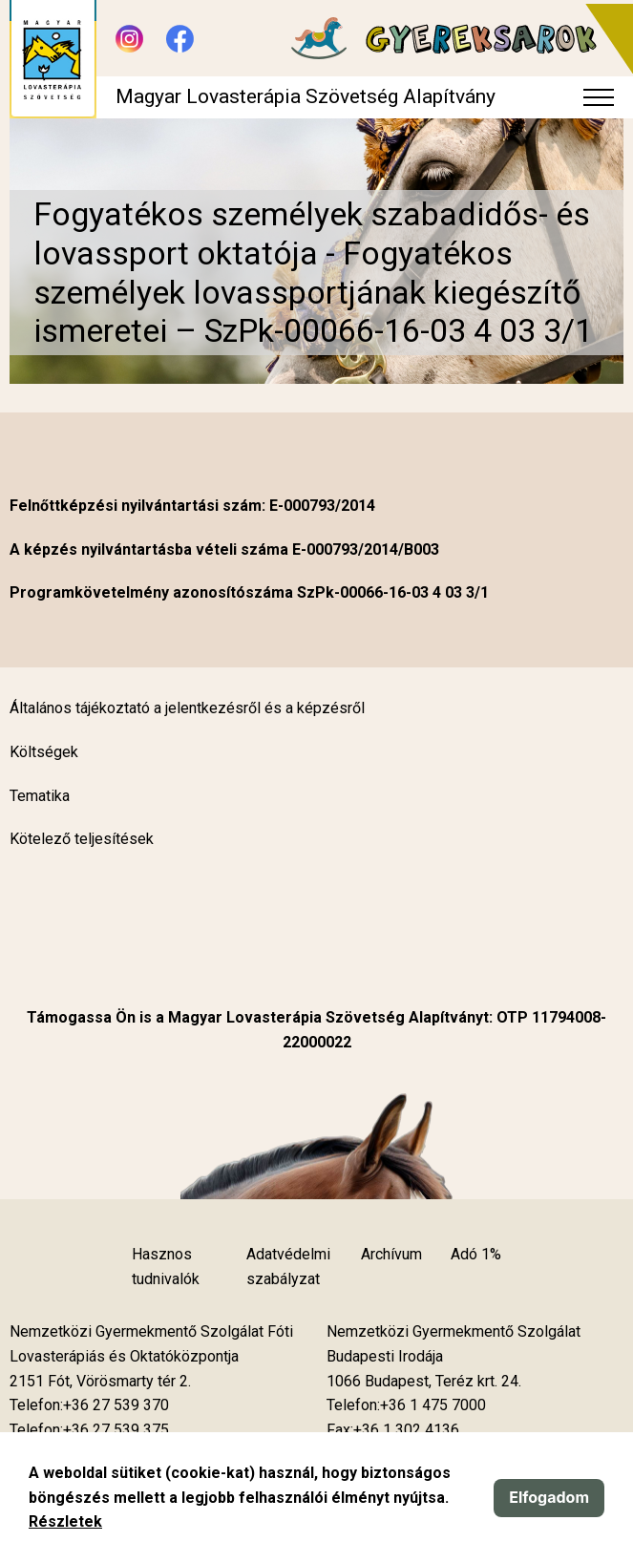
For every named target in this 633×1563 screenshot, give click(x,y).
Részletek (65, 1521)
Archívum (391, 1254)
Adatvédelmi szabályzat (288, 1266)
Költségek (44, 752)
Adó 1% (476, 1254)
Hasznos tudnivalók (166, 1266)
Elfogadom (549, 1497)
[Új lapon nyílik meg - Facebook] (180, 39)
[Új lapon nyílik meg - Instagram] (129, 39)
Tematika (40, 796)
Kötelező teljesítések (82, 839)
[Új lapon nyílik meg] (100, 1381)
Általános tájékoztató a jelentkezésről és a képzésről (187, 708)
